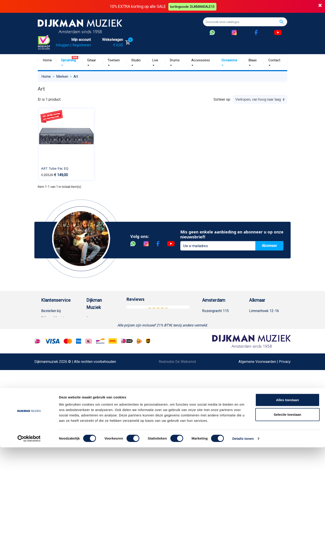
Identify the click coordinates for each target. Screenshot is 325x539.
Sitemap (92, 347)
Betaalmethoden (54, 325)
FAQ (44, 375)
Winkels (92, 354)
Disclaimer (49, 397)
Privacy (47, 404)
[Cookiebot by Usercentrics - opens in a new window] (29, 530)
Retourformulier (53, 433)
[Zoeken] (245, 21)
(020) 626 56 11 (219, 325)
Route (211, 339)
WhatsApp (49, 426)
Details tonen (243, 530)
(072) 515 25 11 (266, 325)
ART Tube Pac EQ (54, 168)
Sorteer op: (222, 99)
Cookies (47, 440)
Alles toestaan (287, 491)
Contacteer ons (53, 476)
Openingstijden (218, 332)
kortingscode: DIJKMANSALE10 (193, 6)
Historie (92, 325)
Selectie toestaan (287, 506)
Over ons (93, 318)
